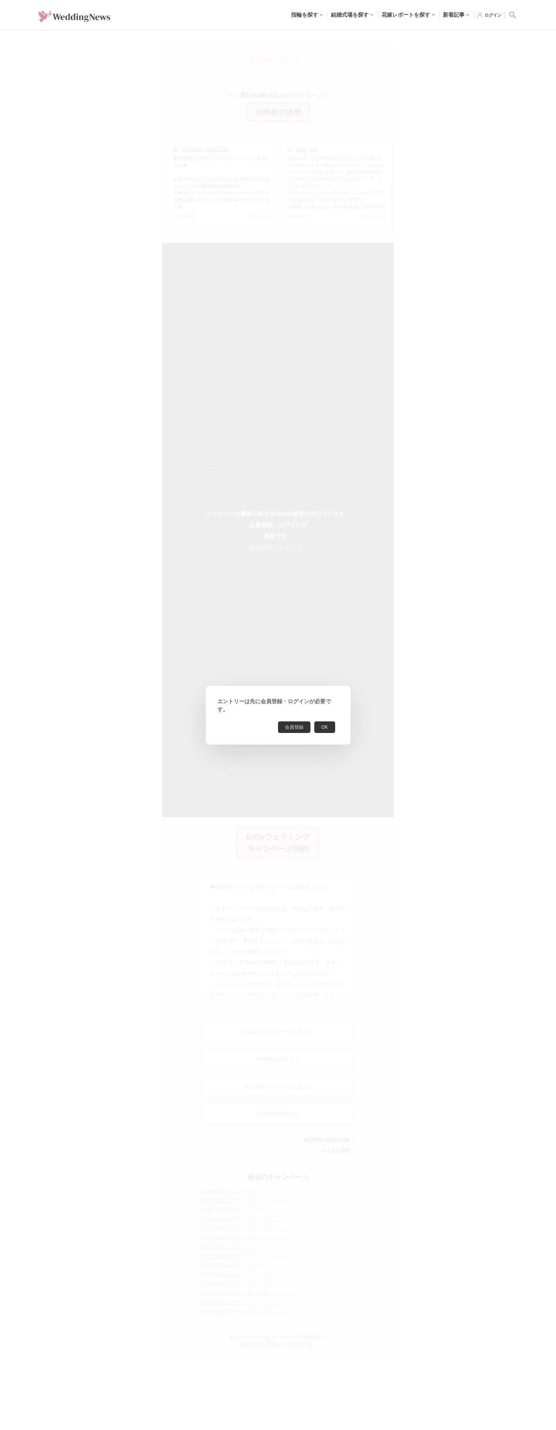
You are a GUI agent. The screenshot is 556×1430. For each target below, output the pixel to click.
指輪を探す (304, 14)
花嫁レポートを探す (405, 14)
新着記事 (453, 14)
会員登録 (294, 727)
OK (324, 727)
